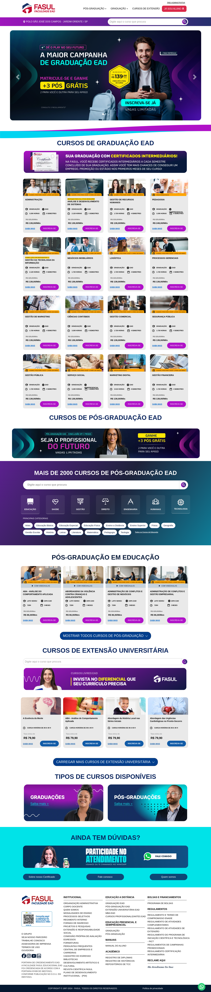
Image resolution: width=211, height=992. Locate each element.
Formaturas (71, 943)
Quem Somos (71, 909)
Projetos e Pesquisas (77, 926)
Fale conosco (105, 877)
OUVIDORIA (28, 950)
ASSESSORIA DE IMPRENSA (36, 944)
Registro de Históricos (120, 961)
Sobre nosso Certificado (42, 877)
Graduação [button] (119, 8)
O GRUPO (27, 934)
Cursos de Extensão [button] (146, 8)
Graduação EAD (115, 903)
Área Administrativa (176, 3)
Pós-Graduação (115, 934)
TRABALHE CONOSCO (33, 940)
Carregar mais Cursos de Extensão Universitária (105, 762)
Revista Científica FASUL (78, 969)
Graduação (113, 930)
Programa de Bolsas (160, 903)
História (50, 532)
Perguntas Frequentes (78, 946)
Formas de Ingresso (76, 923)
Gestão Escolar (32, 532)
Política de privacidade (153, 988)
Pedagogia (109, 532)
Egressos (70, 939)
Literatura (76, 532)
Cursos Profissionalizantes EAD (126, 916)
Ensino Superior (138, 525)
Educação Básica (44, 525)
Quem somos (168, 877)
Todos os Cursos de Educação (146, 532)
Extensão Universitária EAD (123, 909)
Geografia (168, 525)
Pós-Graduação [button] (94, 8)
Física (154, 525)
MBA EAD (110, 913)
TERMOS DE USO (31, 947)
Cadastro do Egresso (77, 956)
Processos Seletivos (77, 916)
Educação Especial (68, 525)
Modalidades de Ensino (78, 913)
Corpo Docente (73, 906)
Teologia (125, 532)
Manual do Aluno (116, 945)
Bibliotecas (71, 959)
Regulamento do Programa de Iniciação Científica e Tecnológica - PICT (169, 938)
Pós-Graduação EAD (118, 906)
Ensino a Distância (115, 525)
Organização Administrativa (81, 903)
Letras (63, 532)
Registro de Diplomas (119, 957)
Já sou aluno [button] (174, 8)
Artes (27, 525)
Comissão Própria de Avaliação (83, 936)
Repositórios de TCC (118, 964)
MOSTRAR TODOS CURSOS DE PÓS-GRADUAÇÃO (105, 636)
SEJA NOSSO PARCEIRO (34, 937)
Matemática (92, 532)
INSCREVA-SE (49, 228)
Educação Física (92, 525)
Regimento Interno (75, 919)
